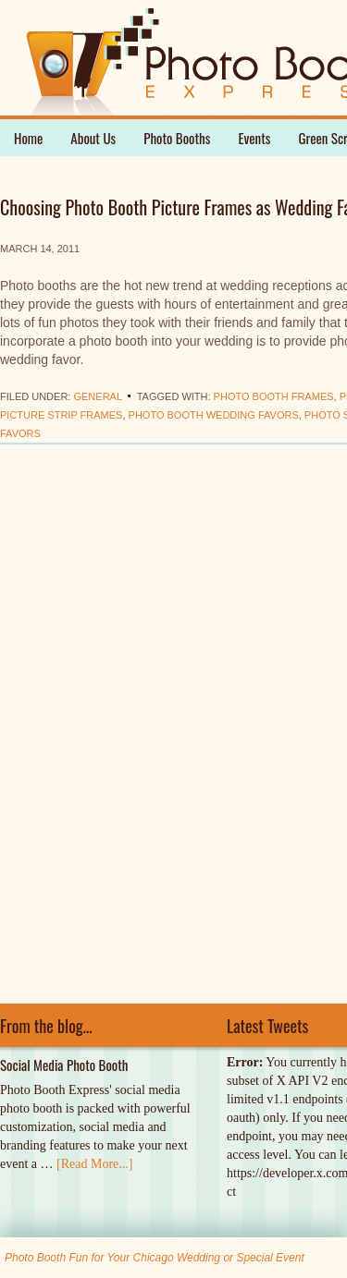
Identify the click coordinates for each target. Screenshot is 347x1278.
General (97, 396)
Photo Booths (176, 138)
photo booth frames (274, 396)
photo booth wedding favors (214, 414)
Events (254, 138)
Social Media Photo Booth (64, 1064)
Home (28, 138)
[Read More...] (94, 1164)
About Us (93, 138)
